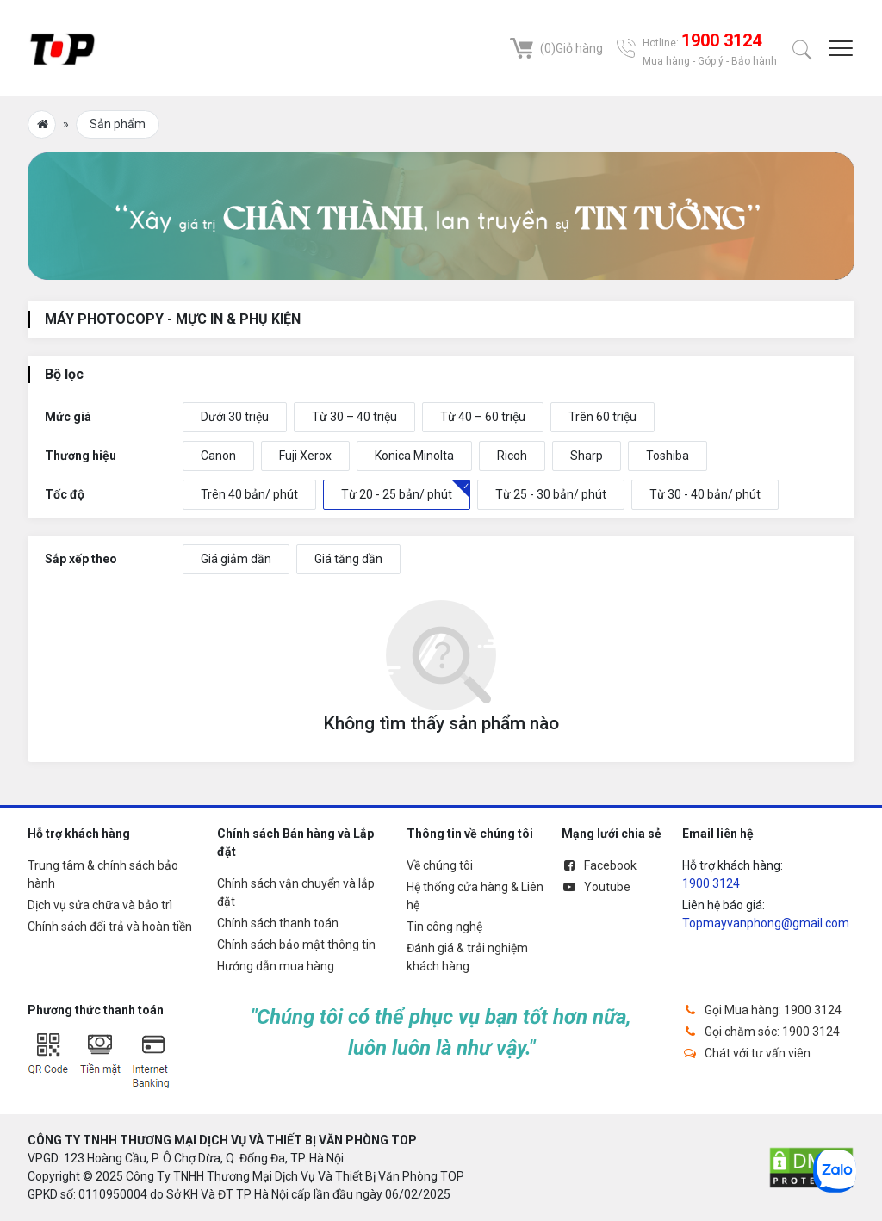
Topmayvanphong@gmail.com (765, 923)
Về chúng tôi (440, 865)
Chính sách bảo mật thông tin (296, 944)
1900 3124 (711, 883)
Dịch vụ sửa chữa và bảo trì (100, 905)
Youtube (596, 887)
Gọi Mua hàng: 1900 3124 (762, 1010)
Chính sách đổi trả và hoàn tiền (110, 926)
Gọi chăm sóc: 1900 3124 (761, 1031)
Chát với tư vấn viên (746, 1053)
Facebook (599, 865)
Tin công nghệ (444, 926)
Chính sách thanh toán (278, 923)
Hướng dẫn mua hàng (275, 966)
